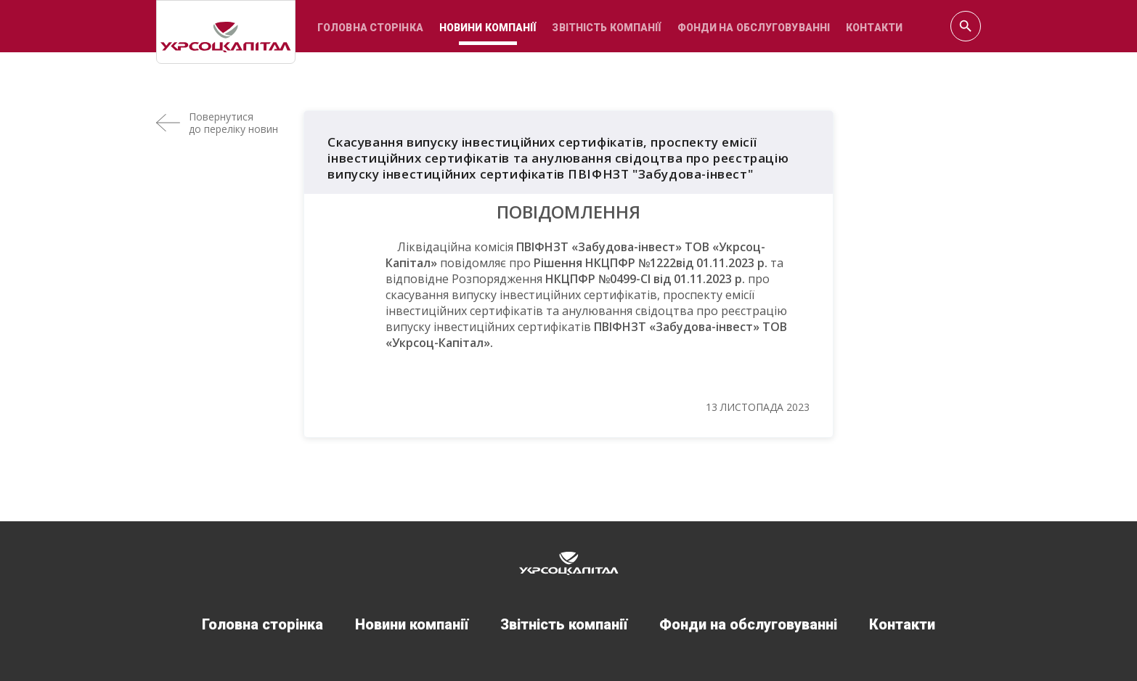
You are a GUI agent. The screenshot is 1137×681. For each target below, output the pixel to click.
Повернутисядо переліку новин (233, 122)
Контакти (874, 27)
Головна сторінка (370, 27)
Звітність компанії (606, 27)
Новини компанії (488, 27)
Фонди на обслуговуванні (754, 27)
